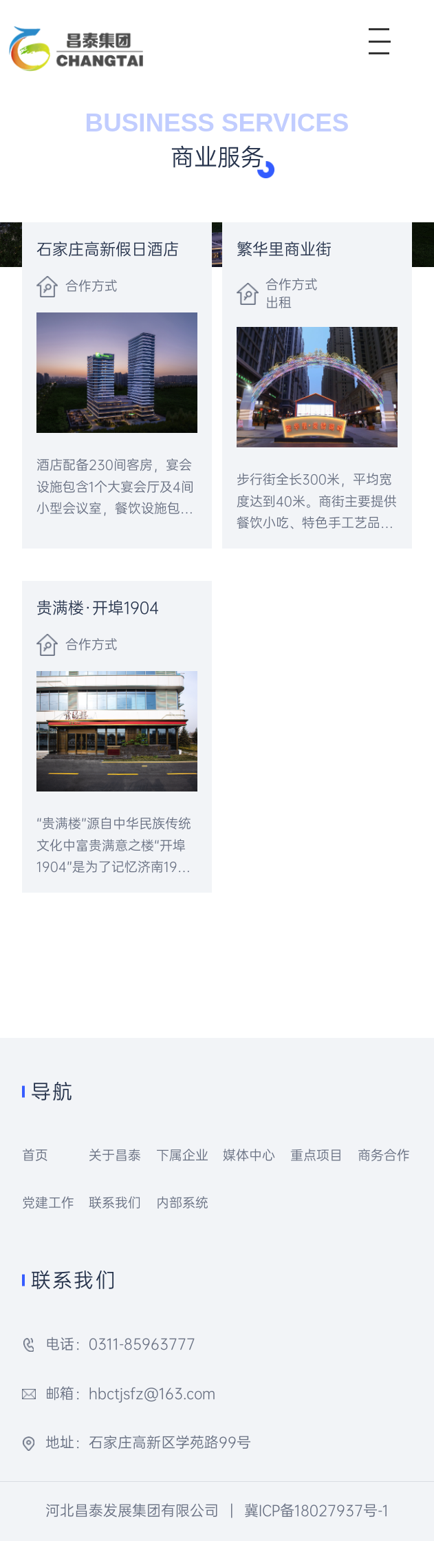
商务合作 (384, 1155)
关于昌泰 (115, 1155)
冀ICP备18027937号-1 (316, 1510)
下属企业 (182, 1155)
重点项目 (316, 1155)
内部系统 (182, 1202)
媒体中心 (249, 1155)
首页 (35, 1155)
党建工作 (48, 1202)
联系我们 (115, 1202)
